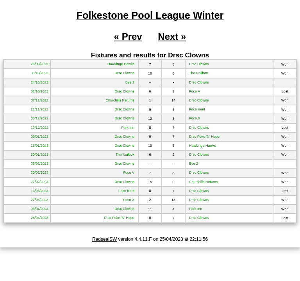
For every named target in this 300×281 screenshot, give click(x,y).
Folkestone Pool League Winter (150, 15)
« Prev (128, 36)
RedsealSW (104, 239)
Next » (172, 36)
